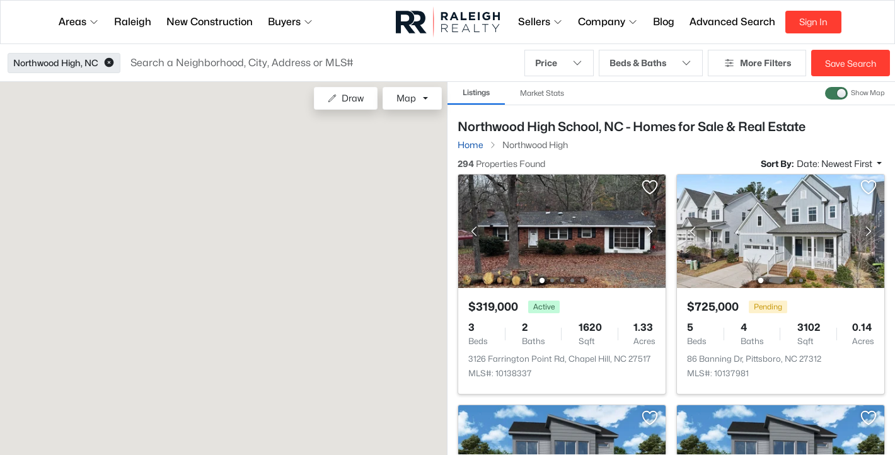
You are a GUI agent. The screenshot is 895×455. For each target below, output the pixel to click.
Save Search (850, 63)
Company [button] (608, 22)
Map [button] (406, 98)
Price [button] (559, 63)
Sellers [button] (540, 22)
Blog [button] (663, 22)
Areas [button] (79, 22)
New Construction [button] (209, 22)
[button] (109, 63)
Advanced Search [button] (732, 22)
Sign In (813, 21)
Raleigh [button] (132, 22)
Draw (346, 98)
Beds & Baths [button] (650, 63)
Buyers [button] (290, 22)
